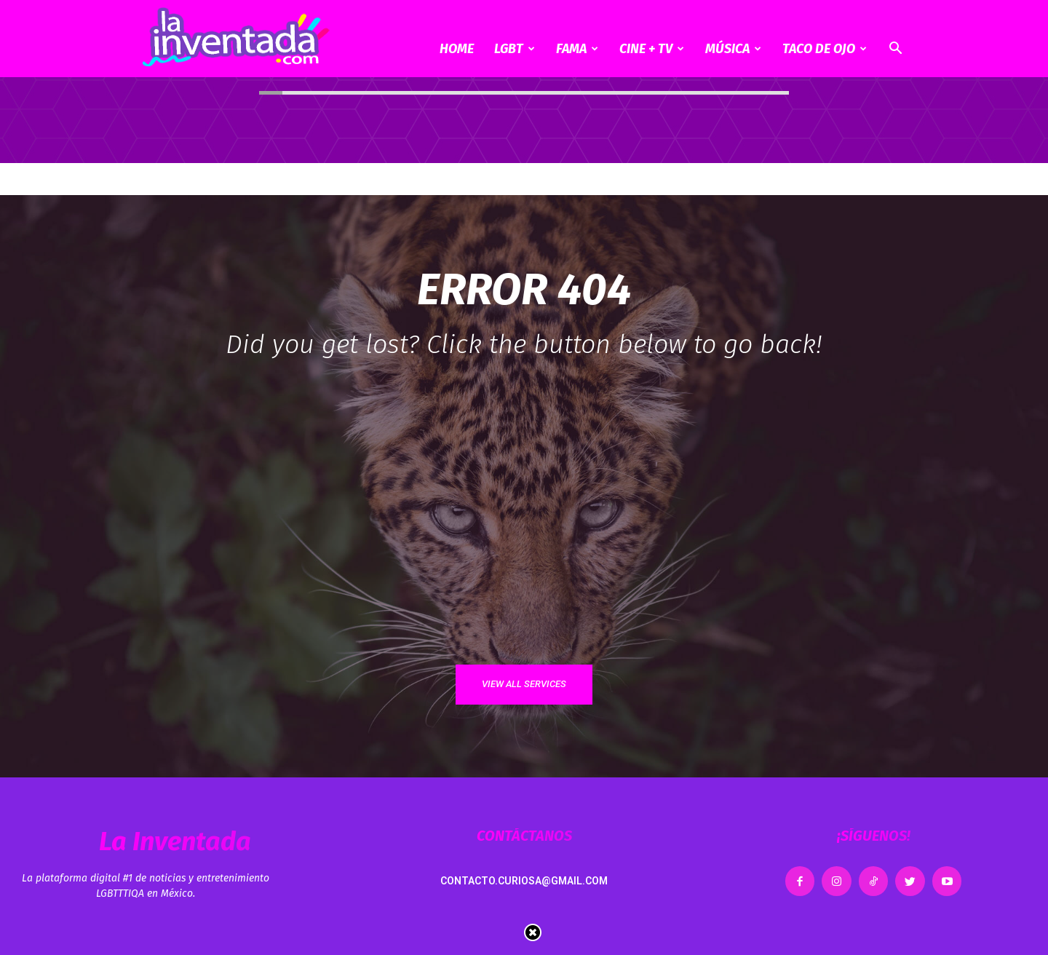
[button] (895, 50)
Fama (577, 49)
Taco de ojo (824, 49)
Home (457, 49)
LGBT (514, 49)
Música (733, 49)
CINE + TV (651, 49)
